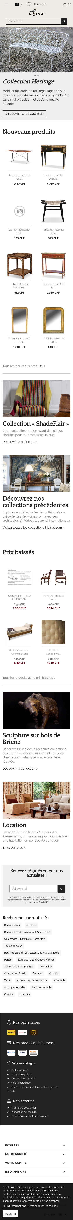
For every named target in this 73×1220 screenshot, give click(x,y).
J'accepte (10, 1214)
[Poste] (12, 1031)
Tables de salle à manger (18, 966)
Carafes (53, 973)
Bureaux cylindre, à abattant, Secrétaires (27, 932)
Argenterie (59, 980)
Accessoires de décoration (32, 980)
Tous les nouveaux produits (25, 366)
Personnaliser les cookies (43, 1206)
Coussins (38, 973)
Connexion (40, 4)
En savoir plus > (14, 847)
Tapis (7, 980)
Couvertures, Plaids (15, 973)
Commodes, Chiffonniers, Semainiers (24, 939)
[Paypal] (12, 1051)
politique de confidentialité (36, 902)
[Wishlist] (28, 3)
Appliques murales (14, 987)
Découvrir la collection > (20, 442)
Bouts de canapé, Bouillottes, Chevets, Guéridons (31, 952)
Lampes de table (41, 987)
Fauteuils (25, 994)
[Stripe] (23, 1051)
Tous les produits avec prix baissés (30, 678)
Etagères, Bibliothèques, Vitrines (36, 959)
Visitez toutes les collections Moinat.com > (33, 527)
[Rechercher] (36, 21)
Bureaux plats (12, 925)
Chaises (8, 994)
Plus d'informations (14, 1206)
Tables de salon (13, 945)
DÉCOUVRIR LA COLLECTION (24, 113)
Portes (8, 959)
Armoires (31, 925)
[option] (36, 77)
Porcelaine (46, 966)
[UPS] (34, 1031)
